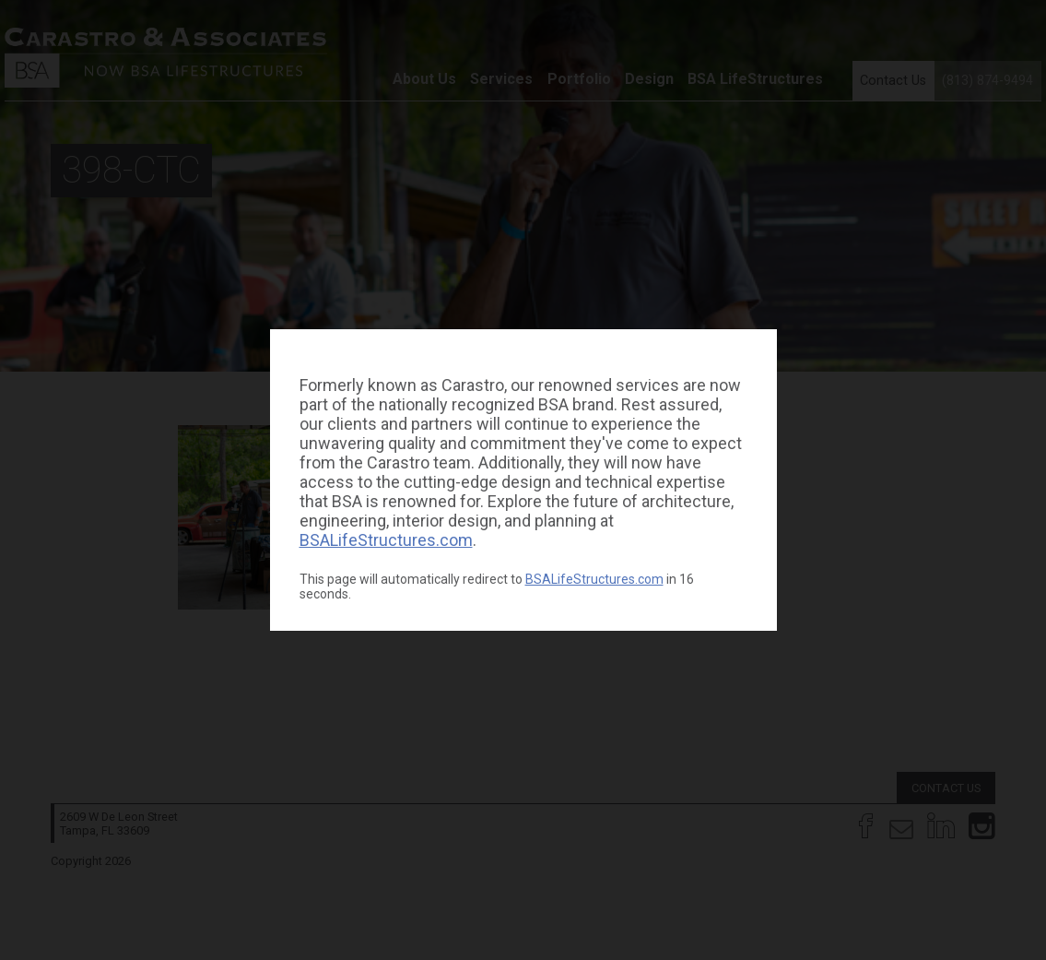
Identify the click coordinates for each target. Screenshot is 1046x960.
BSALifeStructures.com (386, 540)
